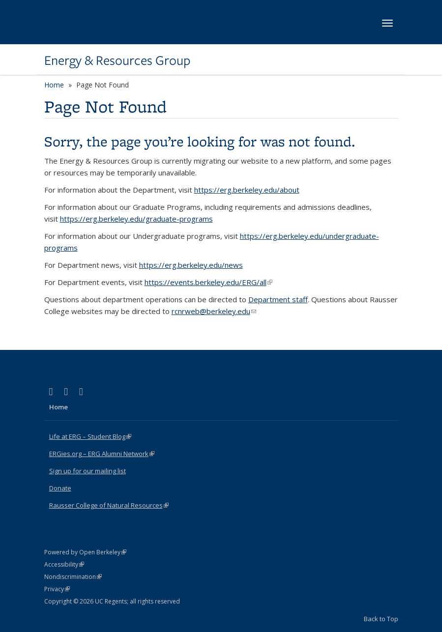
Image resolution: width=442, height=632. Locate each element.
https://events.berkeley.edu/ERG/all (208, 282)
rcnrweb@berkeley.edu (214, 311)
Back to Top (381, 618)
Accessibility (64, 564)
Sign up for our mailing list (87, 470)
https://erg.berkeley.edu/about (246, 190)
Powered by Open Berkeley (85, 552)
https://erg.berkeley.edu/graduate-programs (136, 219)
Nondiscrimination (73, 577)
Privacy (57, 589)
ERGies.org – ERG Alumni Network (101, 453)
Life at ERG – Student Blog (90, 436)
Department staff (278, 299)
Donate (60, 488)
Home (54, 84)
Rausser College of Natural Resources (109, 505)
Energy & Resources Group (117, 60)
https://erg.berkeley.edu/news (191, 265)
